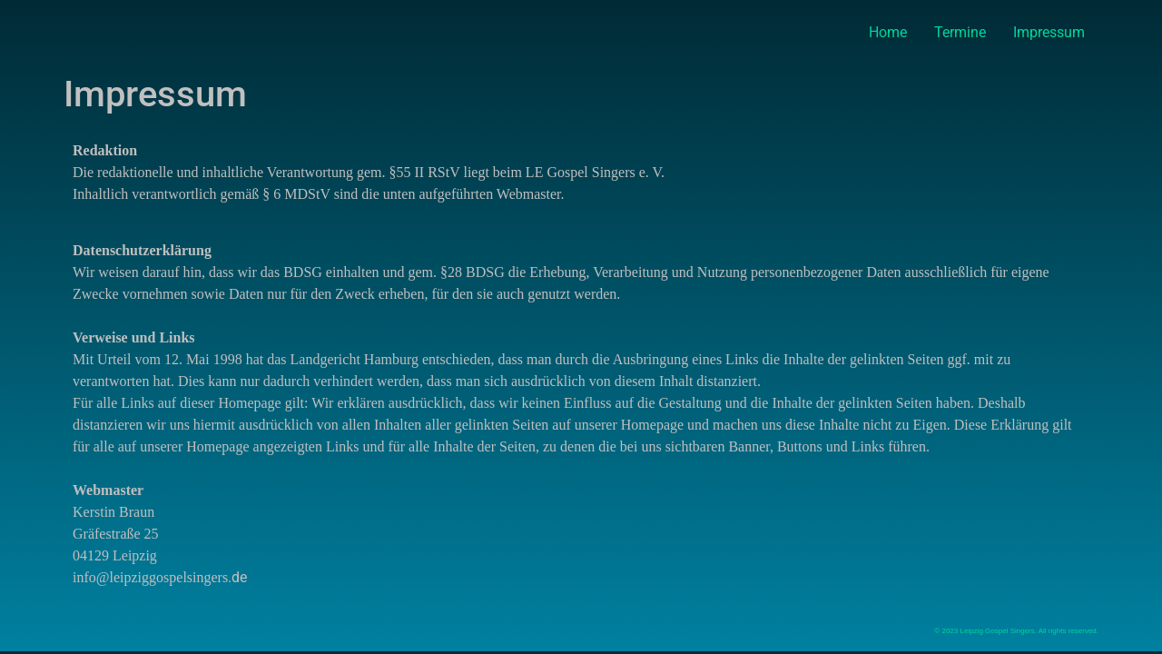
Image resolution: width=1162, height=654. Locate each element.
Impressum (1049, 32)
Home (888, 32)
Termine (960, 32)
